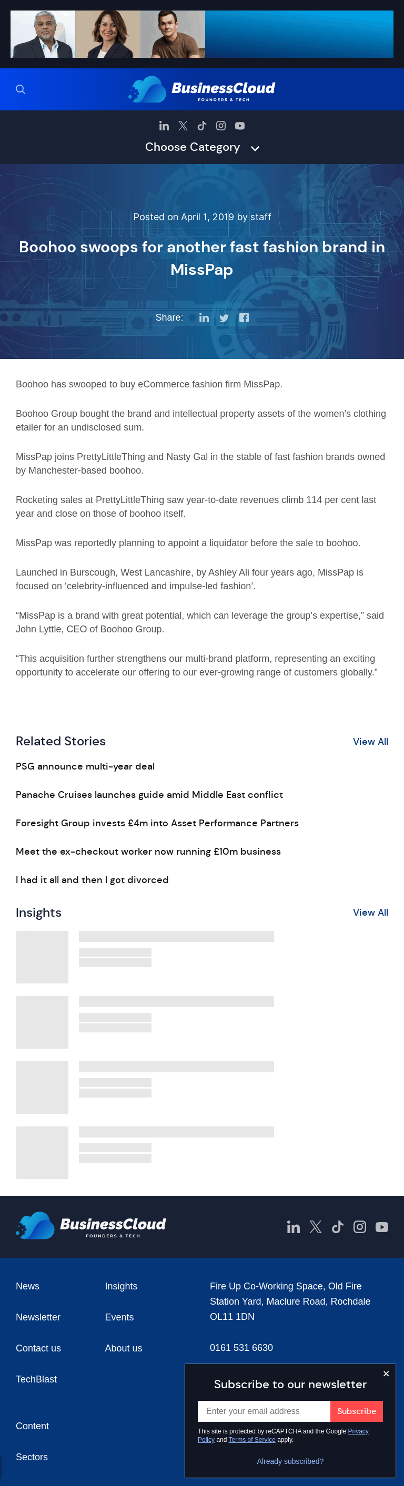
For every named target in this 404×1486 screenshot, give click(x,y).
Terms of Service (252, 1439)
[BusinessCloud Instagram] (221, 125)
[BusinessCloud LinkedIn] (164, 125)
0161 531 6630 (241, 1347)
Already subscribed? (290, 1461)
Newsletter (38, 1317)
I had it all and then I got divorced (92, 880)
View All (370, 741)
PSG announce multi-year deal (85, 766)
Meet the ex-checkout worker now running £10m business (148, 851)
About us (124, 1348)
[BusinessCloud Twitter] (183, 125)
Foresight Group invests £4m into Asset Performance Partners (157, 823)
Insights (121, 1286)
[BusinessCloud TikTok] (202, 125)
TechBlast (36, 1379)
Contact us (38, 1348)
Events (119, 1317)
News (27, 1286)
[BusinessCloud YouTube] (240, 125)
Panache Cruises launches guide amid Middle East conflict (149, 795)
